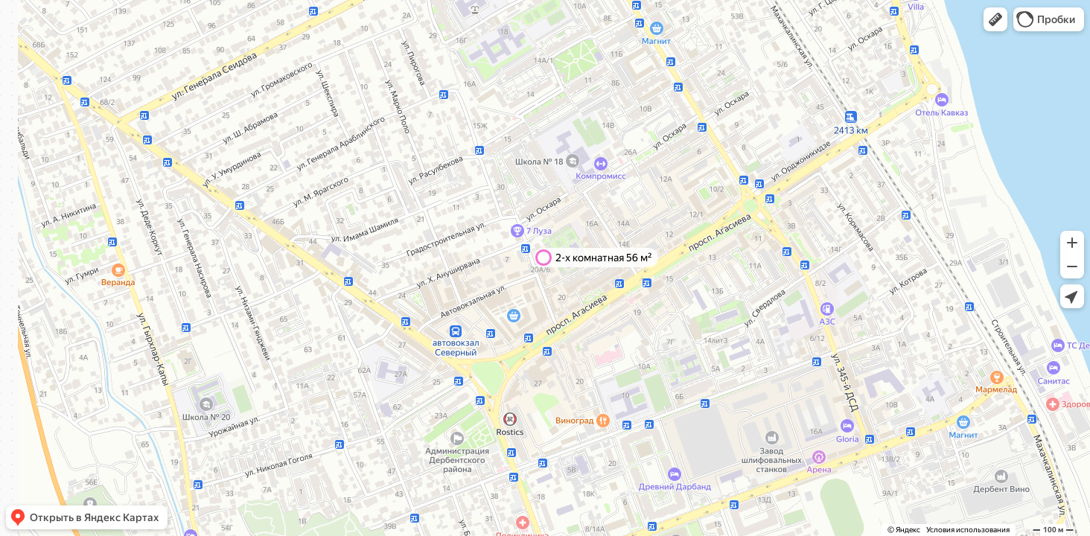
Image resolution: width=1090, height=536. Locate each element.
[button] (995, 19)
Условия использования (968, 530)
